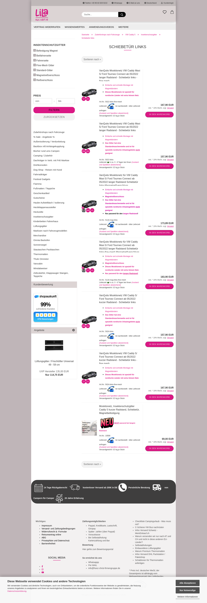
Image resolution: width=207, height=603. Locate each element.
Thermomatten (40, 254)
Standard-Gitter (43, 70)
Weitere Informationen (187, 597)
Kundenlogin (167, 3)
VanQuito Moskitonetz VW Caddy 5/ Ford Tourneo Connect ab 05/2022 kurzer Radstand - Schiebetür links (118, 299)
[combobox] (92, 59)
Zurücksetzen (54, 117)
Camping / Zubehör (42, 155)
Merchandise (39, 235)
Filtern (54, 110)
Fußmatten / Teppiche (44, 188)
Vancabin (38, 263)
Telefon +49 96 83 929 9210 (95, 3)
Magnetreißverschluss (46, 75)
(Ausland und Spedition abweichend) (113, 113)
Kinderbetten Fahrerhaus (45, 221)
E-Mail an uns (133, 3)
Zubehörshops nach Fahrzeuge (48, 132)
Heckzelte (38, 212)
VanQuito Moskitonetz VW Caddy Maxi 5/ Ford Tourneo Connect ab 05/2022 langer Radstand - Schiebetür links (119, 127)
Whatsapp (117, 3)
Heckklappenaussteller (44, 207)
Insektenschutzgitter (49, 45)
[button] (172, 12)
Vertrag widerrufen (47, 27)
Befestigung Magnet (45, 50)
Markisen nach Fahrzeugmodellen (50, 230)
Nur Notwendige (188, 590)
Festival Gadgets (41, 179)
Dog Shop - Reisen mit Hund (47, 169)
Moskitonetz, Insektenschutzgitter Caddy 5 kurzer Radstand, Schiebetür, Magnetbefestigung (119, 409)
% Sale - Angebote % (44, 137)
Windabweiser (40, 268)
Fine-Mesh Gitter (43, 65)
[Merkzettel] (164, 12)
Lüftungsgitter (40, 226)
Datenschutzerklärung (16, 591)
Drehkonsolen (40, 165)
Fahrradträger (40, 174)
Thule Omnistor (41, 259)
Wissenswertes (75, 27)
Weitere (123, 27)
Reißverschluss (43, 80)
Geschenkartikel (41, 193)
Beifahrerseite (42, 55)
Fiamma (37, 184)
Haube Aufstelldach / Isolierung (48, 202)
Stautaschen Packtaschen (46, 249)
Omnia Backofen (41, 240)
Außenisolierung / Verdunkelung (49, 141)
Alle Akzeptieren (188, 583)
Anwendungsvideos (101, 27)
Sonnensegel (40, 244)
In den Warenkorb (159, 114)
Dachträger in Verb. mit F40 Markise (51, 160)
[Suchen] (122, 14)
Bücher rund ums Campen (46, 151)
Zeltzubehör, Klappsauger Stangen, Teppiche (50, 274)
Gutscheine (39, 198)
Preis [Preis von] (37, 95)
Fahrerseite (40, 60)
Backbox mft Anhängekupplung (48, 146)
